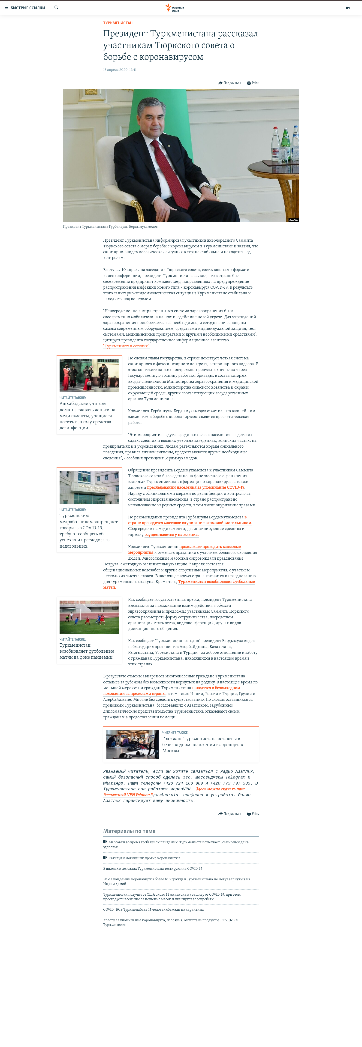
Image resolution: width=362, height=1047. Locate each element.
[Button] (229, 83)
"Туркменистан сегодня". (126, 346)
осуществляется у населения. (172, 535)
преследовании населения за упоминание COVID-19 (195, 488)
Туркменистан (118, 23)
